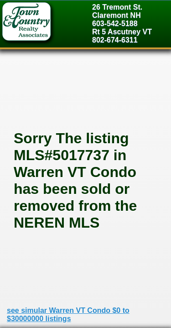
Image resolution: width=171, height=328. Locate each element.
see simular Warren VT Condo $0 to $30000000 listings (68, 315)
